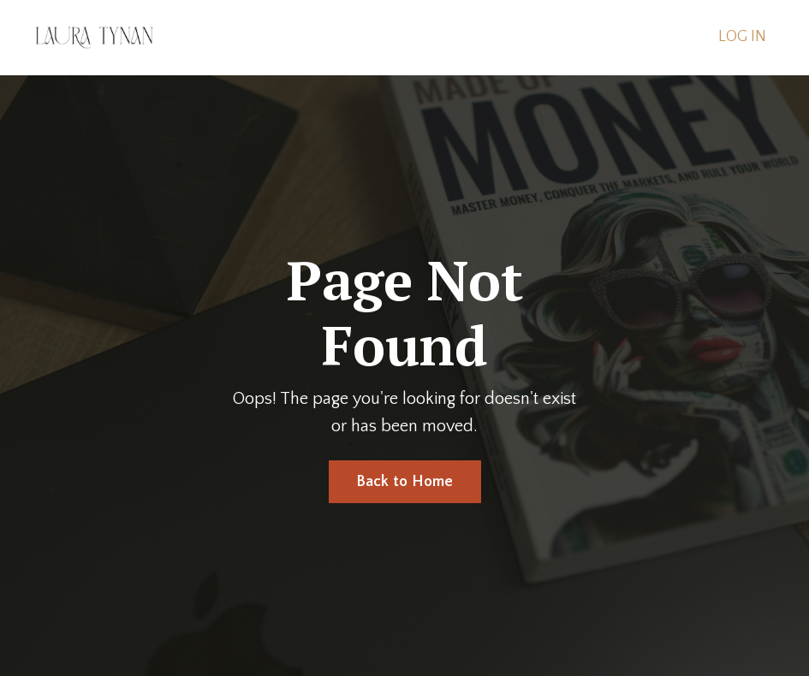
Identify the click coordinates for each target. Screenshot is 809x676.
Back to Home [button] (405, 481)
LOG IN (742, 36)
